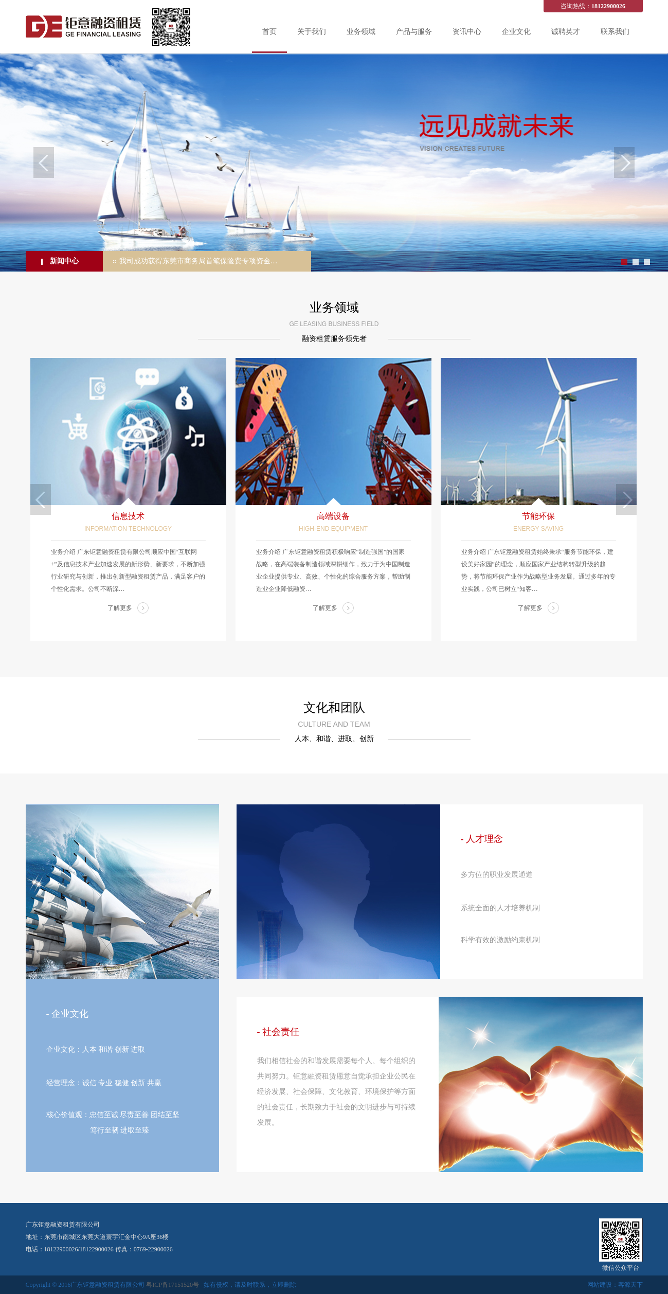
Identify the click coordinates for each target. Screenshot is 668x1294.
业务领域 (361, 31)
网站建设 (599, 1284)
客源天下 (630, 1284)
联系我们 (615, 31)
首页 (269, 31)
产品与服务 (414, 31)
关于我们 (311, 31)
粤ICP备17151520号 (172, 1284)
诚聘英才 (565, 31)
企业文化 (516, 31)
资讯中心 (467, 31)
